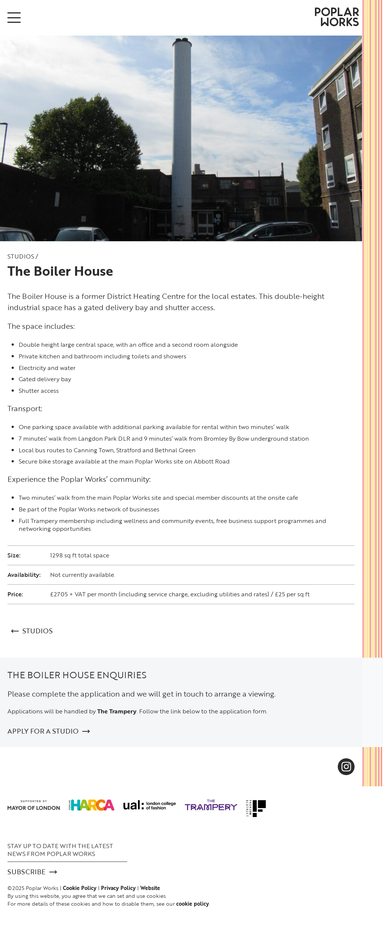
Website (150, 888)
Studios (20, 256)
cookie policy (192, 904)
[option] (181, 138)
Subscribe (32, 872)
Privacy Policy (118, 888)
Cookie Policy (79, 888)
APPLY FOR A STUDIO (48, 731)
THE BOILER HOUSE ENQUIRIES (77, 674)
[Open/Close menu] (14, 18)
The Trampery (117, 711)
